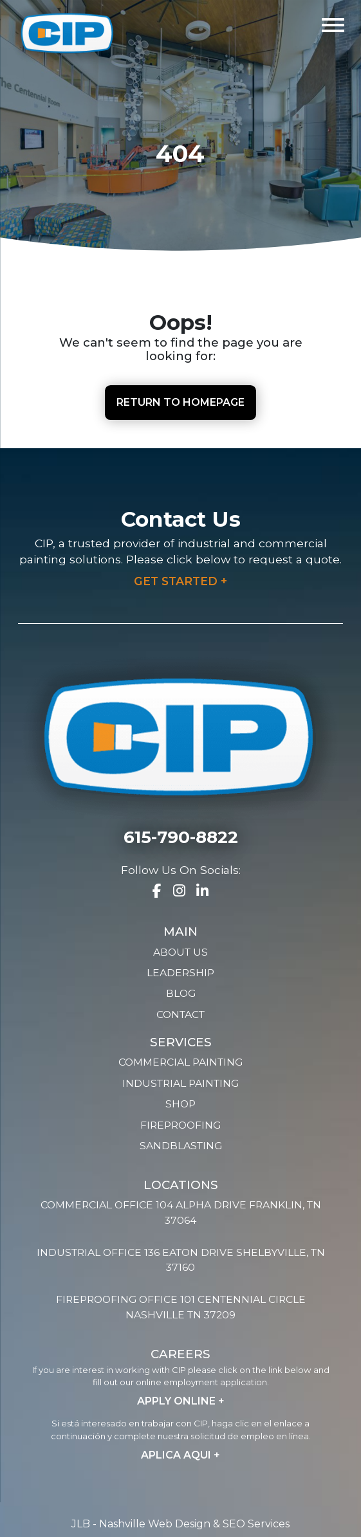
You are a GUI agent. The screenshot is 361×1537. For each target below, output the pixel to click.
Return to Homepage (180, 402)
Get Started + (180, 581)
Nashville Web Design (154, 1524)
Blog (181, 993)
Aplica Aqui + (180, 1455)
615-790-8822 (181, 837)
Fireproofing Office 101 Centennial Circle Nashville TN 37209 (181, 1307)
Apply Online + (181, 1401)
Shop (180, 1104)
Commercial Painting (180, 1062)
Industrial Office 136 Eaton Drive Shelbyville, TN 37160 (181, 1260)
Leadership (180, 973)
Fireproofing (180, 1125)
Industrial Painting (180, 1083)
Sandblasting (181, 1146)
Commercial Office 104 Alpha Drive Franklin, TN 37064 (181, 1212)
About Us (180, 952)
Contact (180, 1014)
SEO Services (256, 1524)
